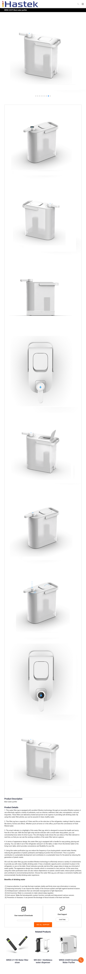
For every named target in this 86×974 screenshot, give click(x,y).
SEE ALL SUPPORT (43, 925)
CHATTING (62, 919)
